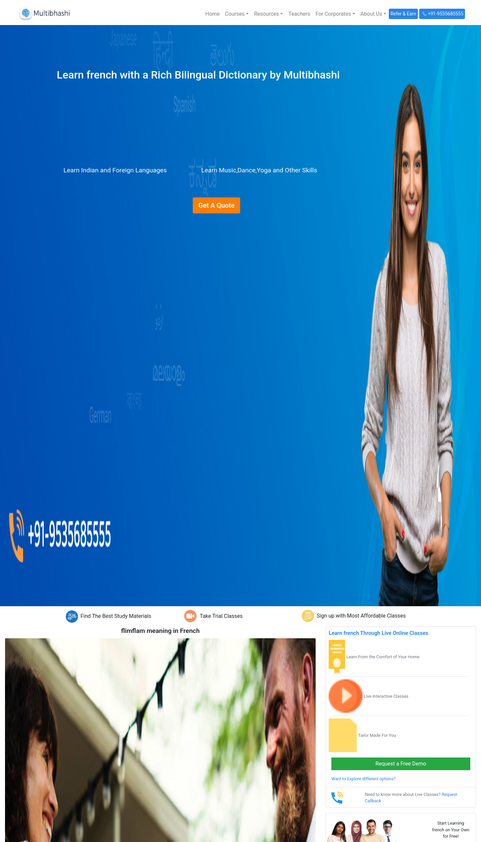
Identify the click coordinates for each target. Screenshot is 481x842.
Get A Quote (216, 205)
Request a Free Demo (400, 764)
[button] (237, 14)
